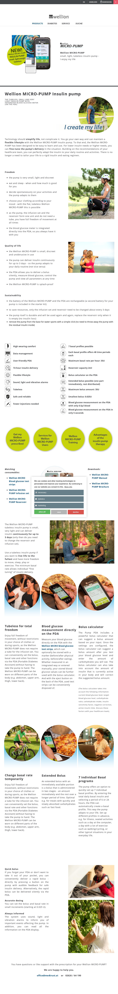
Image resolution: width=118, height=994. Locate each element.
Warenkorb (106, 2)
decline (76, 512)
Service (66, 23)
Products (37, 23)
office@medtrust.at (47, 975)
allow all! (42, 512)
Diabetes (52, 23)
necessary (40, 492)
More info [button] (68, 487)
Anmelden (93, 2)
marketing (40, 505)
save (59, 512)
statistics (40, 499)
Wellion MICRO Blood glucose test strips (19, 481)
